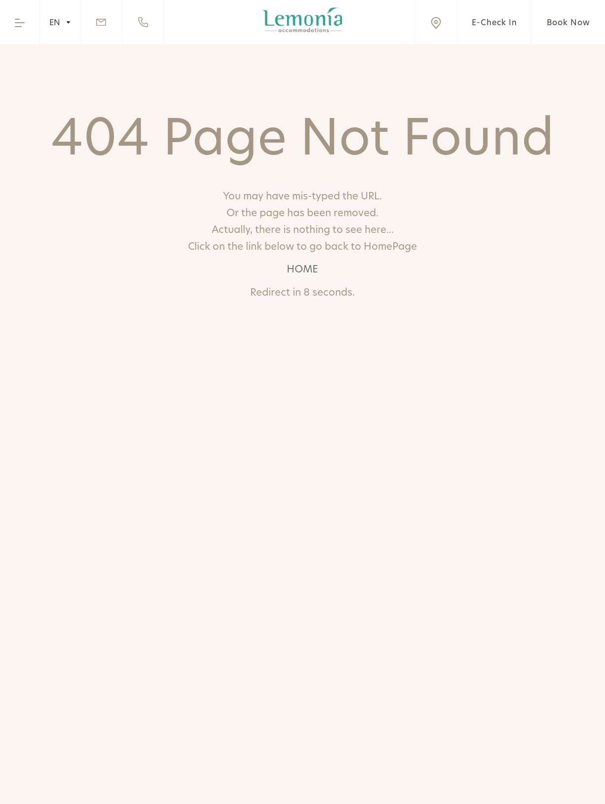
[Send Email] (101, 22)
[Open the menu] (19, 22)
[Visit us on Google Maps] (436, 22)
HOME (302, 268)
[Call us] (143, 22)
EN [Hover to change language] (60, 22)
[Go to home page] (302, 19)
